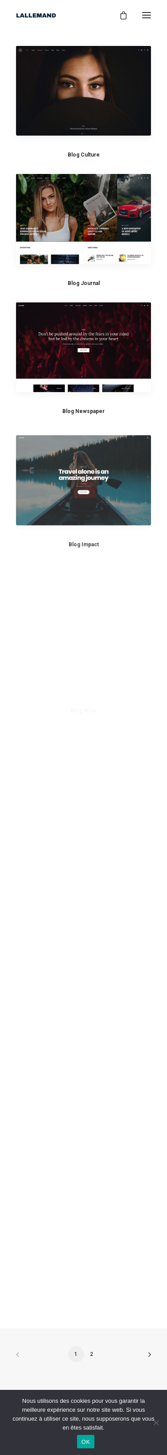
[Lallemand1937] (36, 15)
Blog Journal (84, 283)
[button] (83, 90)
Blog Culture (84, 155)
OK (85, 1441)
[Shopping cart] (119, 15)
